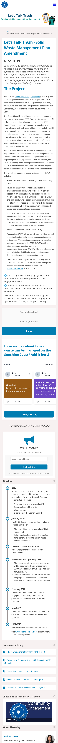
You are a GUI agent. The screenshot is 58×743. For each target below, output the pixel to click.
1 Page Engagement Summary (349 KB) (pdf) (26, 652)
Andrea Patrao (11, 736)
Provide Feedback (29, 312)
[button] (5, 61)
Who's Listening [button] (29, 727)
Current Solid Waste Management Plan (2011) (26, 687)
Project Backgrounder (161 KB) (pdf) (22, 671)
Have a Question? (29, 321)
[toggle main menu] (54, 4)
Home (9, 31)
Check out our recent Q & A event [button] (29, 696)
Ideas (29, 331)
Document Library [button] (29, 645)
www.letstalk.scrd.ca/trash (26, 632)
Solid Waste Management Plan (27, 97)
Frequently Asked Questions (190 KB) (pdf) (25, 679)
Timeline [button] (29, 481)
